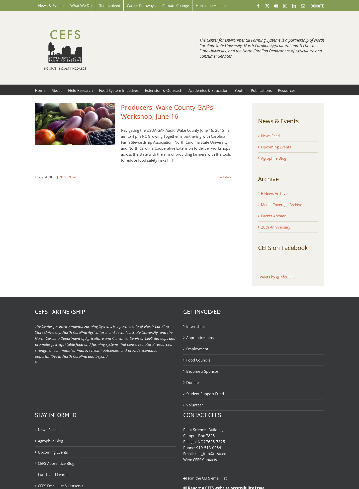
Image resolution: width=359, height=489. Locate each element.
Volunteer (194, 404)
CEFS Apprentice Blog (56, 463)
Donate (192, 382)
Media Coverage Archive (281, 204)
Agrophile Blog (273, 158)
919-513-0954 (208, 447)
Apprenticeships (200, 337)
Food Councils (198, 360)
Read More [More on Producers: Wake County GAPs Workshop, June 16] (224, 177)
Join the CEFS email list (205, 478)
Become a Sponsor (202, 371)
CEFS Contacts (205, 459)
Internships (195, 326)
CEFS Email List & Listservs (60, 485)
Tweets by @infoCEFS (276, 276)
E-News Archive (274, 193)
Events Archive (273, 215)
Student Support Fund (205, 393)
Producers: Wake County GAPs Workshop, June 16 (167, 112)
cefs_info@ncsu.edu (212, 453)
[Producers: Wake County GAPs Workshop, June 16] (75, 124)
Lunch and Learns (53, 474)
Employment (197, 348)
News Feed (270, 135)
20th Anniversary (275, 227)
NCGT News (68, 177)
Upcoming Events (276, 146)
